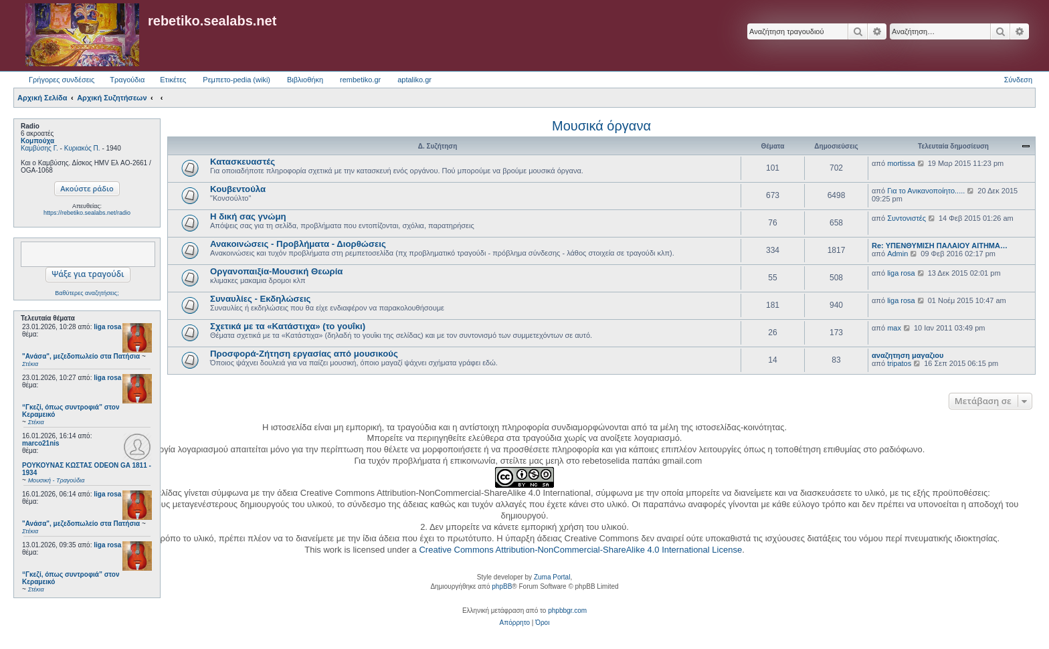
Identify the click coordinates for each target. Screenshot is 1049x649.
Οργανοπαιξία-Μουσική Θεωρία (276, 271)
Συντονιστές (906, 218)
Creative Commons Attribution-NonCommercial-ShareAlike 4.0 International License (580, 550)
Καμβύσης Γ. (39, 148)
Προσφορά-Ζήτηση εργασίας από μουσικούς (304, 354)
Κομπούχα (37, 141)
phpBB (502, 586)
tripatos (899, 363)
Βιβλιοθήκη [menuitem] (305, 80)
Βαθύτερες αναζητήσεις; (86, 293)
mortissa (901, 163)
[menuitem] (515, 623)
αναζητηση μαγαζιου (907, 355)
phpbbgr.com (567, 610)
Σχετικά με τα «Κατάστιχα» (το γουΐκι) (287, 326)
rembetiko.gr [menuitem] (360, 80)
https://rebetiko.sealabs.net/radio (86, 212)
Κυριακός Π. (82, 148)
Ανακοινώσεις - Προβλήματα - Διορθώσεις (298, 244)
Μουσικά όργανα (601, 125)
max (894, 328)
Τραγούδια (127, 80)
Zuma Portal (552, 577)
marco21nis (41, 443)
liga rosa (107, 327)
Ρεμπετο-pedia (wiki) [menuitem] (236, 80)
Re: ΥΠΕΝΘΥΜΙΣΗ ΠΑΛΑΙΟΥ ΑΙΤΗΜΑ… (940, 246)
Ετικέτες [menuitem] (173, 80)
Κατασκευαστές (242, 162)
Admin (897, 254)
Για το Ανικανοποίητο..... (926, 191)
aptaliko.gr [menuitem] (414, 80)
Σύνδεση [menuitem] (1018, 80)
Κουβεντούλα (238, 189)
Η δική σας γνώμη (248, 216)
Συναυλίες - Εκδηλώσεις (260, 299)
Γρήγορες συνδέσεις (61, 80)
